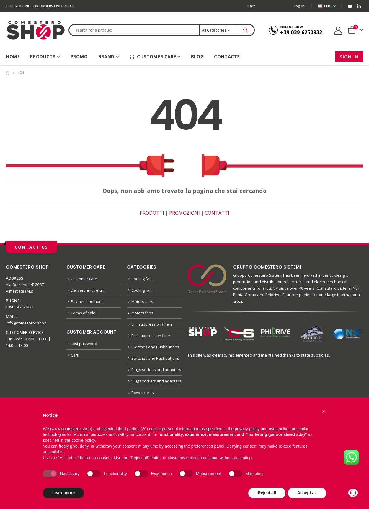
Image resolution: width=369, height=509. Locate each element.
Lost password (84, 343)
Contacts (227, 56)
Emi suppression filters (151, 324)
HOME (13, 56)
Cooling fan (141, 278)
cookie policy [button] (83, 440)
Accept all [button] (307, 492)
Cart (251, 6)
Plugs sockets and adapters (156, 369)
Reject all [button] (267, 492)
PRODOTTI (152, 213)
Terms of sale (83, 313)
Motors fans (142, 301)
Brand (106, 56)
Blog (197, 56)
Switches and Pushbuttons (155, 346)
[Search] (245, 30)
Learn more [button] (63, 492)
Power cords (142, 392)
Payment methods (87, 301)
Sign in (349, 57)
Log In (299, 6)
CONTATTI (217, 213)
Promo (79, 56)
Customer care (152, 56)
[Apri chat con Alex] (353, 493)
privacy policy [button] (247, 428)
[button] (323, 411)
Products (42, 56)
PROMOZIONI (184, 213)
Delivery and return (88, 290)
